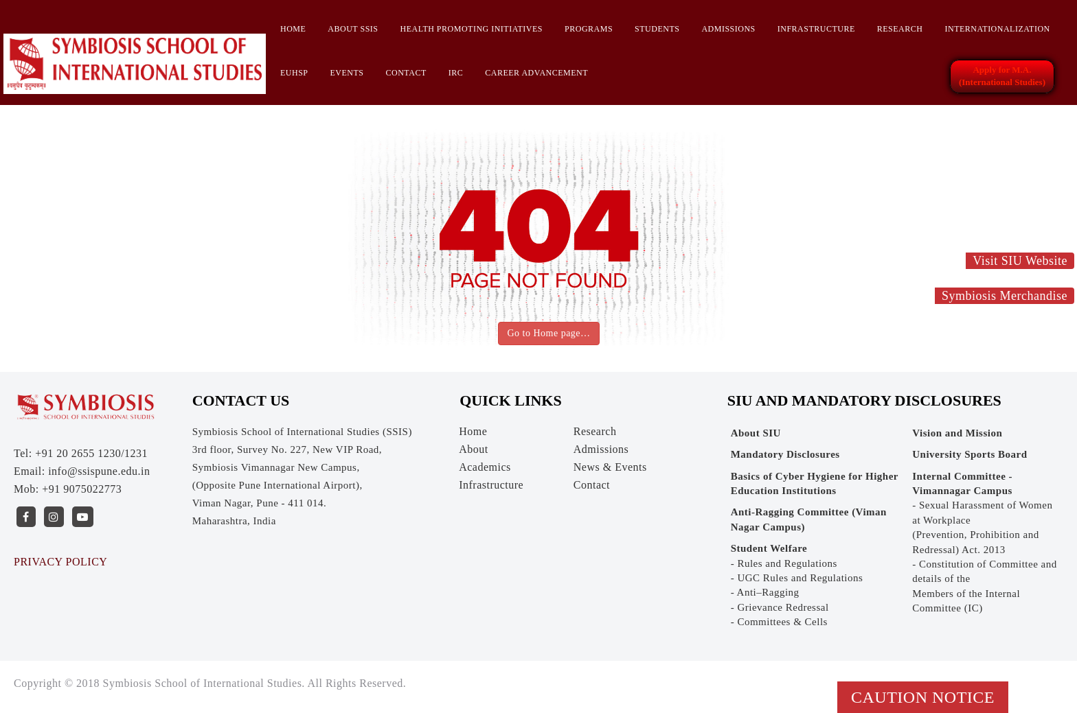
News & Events (610, 467)
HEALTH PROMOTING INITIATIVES (471, 29)
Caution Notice (923, 697)
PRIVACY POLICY (60, 562)
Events (347, 73)
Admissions (728, 29)
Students (657, 29)
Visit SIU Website (1020, 261)
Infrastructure (816, 29)
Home (293, 29)
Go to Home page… (548, 333)
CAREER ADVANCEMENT (536, 73)
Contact (406, 73)
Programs (589, 29)
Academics (485, 467)
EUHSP (294, 73)
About (473, 449)
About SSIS (353, 29)
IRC (456, 73)
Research (900, 29)
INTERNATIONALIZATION (997, 29)
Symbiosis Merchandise (1004, 296)
